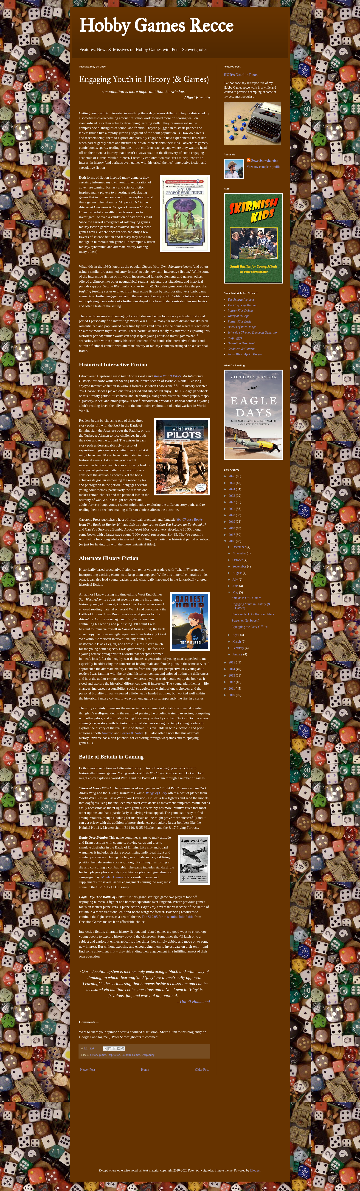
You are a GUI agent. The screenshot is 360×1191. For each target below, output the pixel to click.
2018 (232, 528)
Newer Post (87, 1069)
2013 (232, 675)
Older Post (202, 1069)
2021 (232, 509)
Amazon (107, 733)
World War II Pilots (167, 376)
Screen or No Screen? (246, 620)
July (235, 579)
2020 (232, 515)
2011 (232, 688)
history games (98, 1054)
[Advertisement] (237, 732)
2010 (232, 695)
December (239, 547)
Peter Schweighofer (264, 160)
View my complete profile (264, 167)
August (237, 573)
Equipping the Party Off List (250, 627)
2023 (232, 495)
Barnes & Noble (131, 733)
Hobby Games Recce (156, 25)
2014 (232, 669)
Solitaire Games (131, 1054)
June (235, 586)
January (237, 654)
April (236, 635)
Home (145, 1069)
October (238, 560)
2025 (232, 483)
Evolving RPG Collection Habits (253, 614)
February (238, 648)
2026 (232, 476)
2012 (232, 682)
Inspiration (114, 1054)
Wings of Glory (156, 793)
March (237, 641)
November (239, 553)
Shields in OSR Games (246, 598)
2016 (232, 541)
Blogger (255, 1170)
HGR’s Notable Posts (241, 75)
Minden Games (112, 877)
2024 (232, 489)
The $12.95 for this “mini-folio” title (168, 917)
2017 (232, 535)
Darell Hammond (195, 1001)
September (239, 566)
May (235, 592)
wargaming (148, 1054)
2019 (232, 521)
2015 (232, 662)
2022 (232, 502)
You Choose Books (189, 519)
